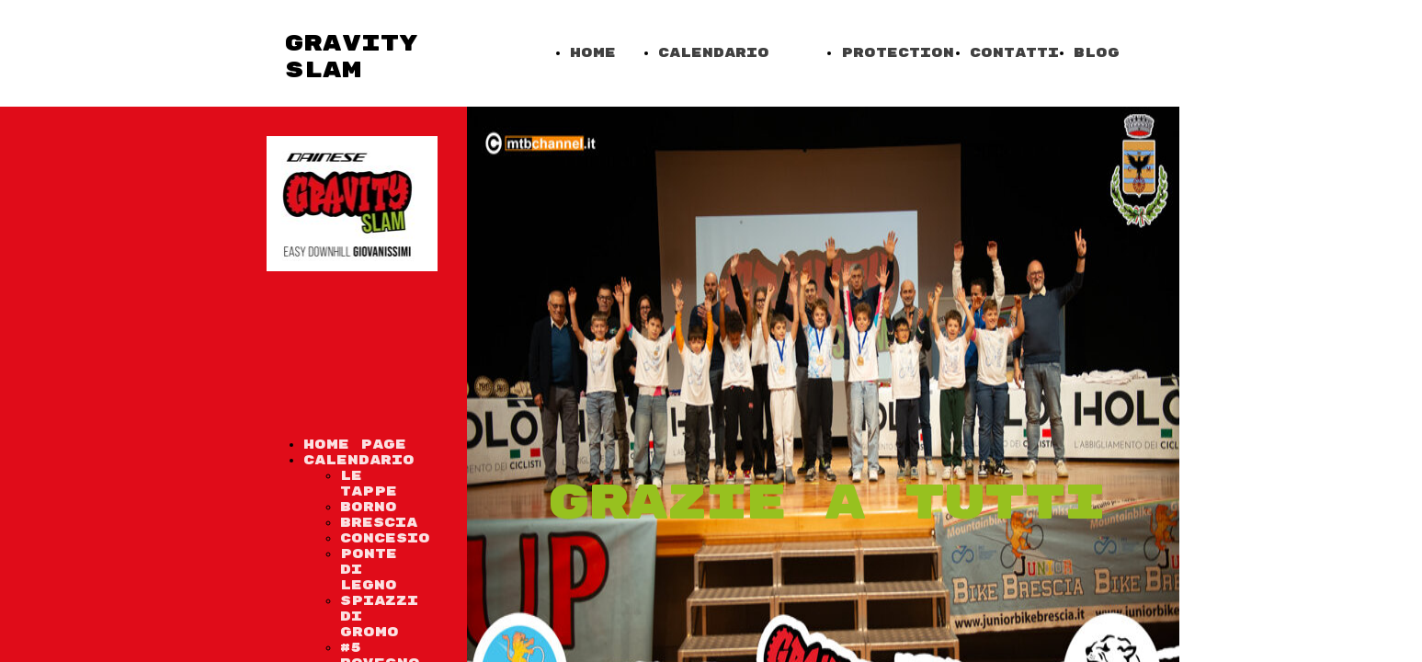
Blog (1097, 53)
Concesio (385, 538)
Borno (368, 507)
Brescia (378, 523)
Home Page (354, 444)
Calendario (713, 53)
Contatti (1014, 53)
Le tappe (368, 483)
